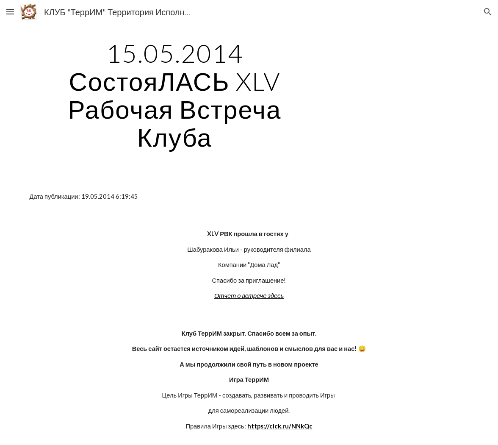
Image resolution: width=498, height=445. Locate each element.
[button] (10, 11)
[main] (175, 95)
